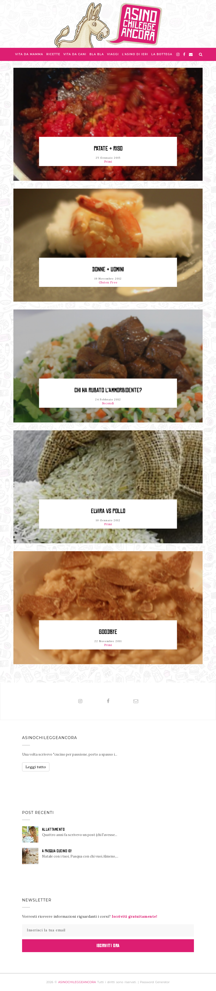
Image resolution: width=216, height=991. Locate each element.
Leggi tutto (35, 767)
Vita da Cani (74, 54)
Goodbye (108, 632)
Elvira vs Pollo (108, 511)
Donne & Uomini (108, 269)
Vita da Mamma (29, 54)
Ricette (53, 54)
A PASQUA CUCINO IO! (57, 851)
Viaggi (113, 54)
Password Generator (155, 982)
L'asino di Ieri (135, 54)
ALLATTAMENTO (53, 829)
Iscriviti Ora (107, 945)
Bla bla (97, 54)
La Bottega (161, 54)
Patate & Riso (108, 148)
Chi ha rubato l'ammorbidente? (108, 390)
